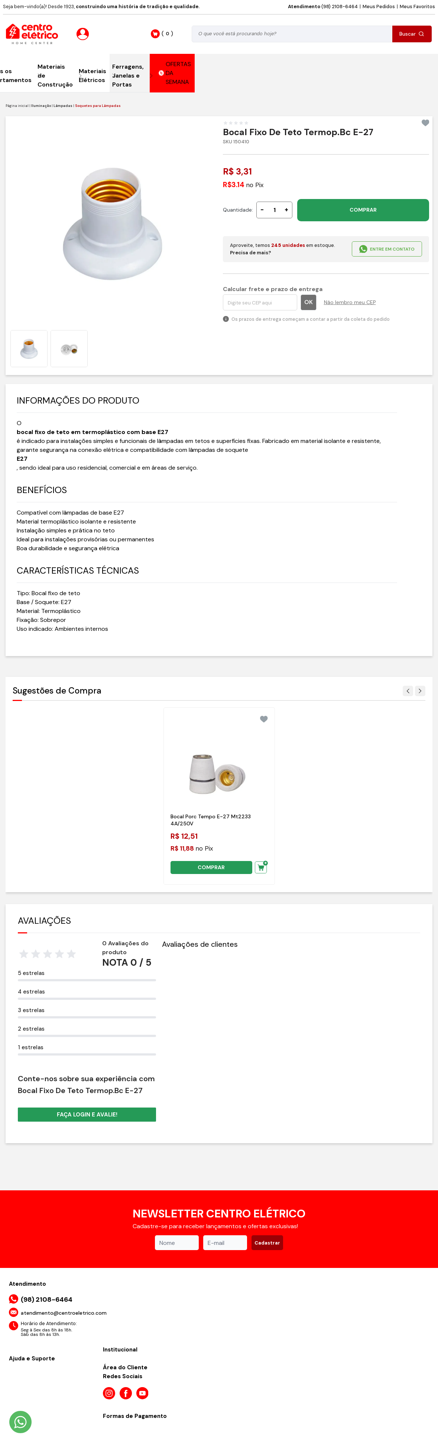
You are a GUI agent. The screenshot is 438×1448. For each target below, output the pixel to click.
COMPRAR (363, 209)
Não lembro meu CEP (350, 302)
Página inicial (17, 106)
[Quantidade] (274, 210)
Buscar (411, 33)
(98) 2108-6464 (323, 6)
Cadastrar (267, 1243)
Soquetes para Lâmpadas (98, 106)
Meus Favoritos (417, 6)
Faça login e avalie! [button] (87, 1114)
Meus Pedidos (379, 6)
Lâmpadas (62, 106)
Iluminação (41, 106)
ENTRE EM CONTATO (387, 249)
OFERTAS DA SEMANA (175, 73)
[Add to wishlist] (425, 123)
